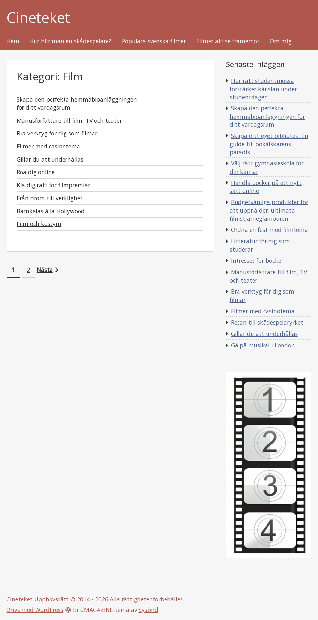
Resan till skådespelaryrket (267, 322)
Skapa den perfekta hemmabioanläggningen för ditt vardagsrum (267, 116)
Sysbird (148, 609)
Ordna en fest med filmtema (269, 229)
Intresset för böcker (257, 260)
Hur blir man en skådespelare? (70, 41)
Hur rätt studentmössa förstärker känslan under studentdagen (263, 89)
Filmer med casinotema (263, 311)
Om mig (281, 41)
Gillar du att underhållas (264, 334)
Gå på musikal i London (263, 345)
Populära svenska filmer (154, 41)
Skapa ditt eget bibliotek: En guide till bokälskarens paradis (269, 144)
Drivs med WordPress (35, 609)
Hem (13, 41)
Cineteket (38, 17)
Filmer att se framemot (228, 41)
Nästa (45, 270)
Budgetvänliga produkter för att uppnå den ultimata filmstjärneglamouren (269, 210)
